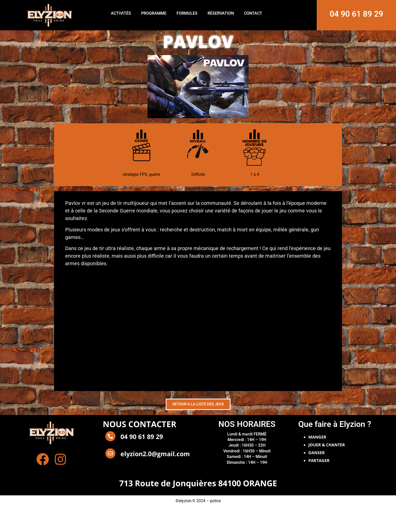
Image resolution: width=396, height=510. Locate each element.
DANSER (316, 452)
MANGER (317, 437)
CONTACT (253, 13)
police (215, 500)
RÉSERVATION (221, 13)
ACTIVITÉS (121, 13)
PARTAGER (319, 460)
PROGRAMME (153, 13)
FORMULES (187, 13)
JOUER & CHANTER (326, 445)
